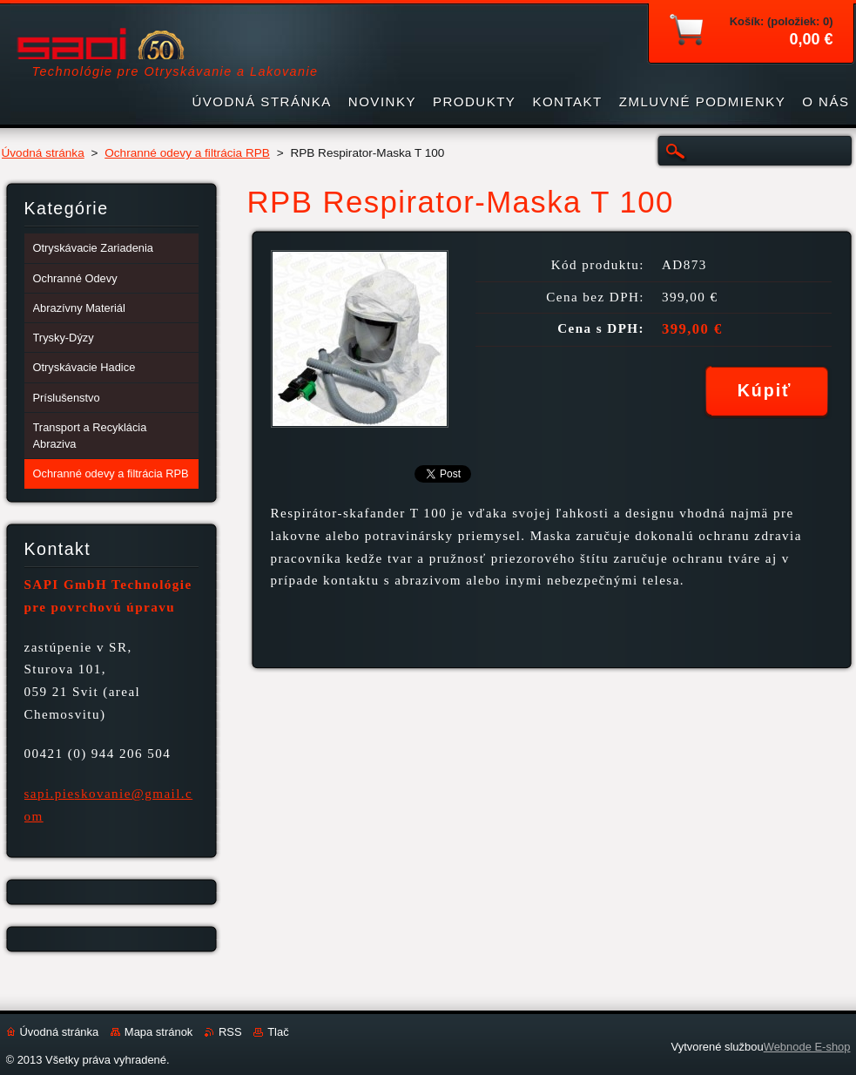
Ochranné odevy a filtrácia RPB (187, 152)
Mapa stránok (158, 1031)
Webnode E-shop (807, 1046)
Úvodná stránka (43, 152)
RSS (230, 1031)
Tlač (277, 1031)
